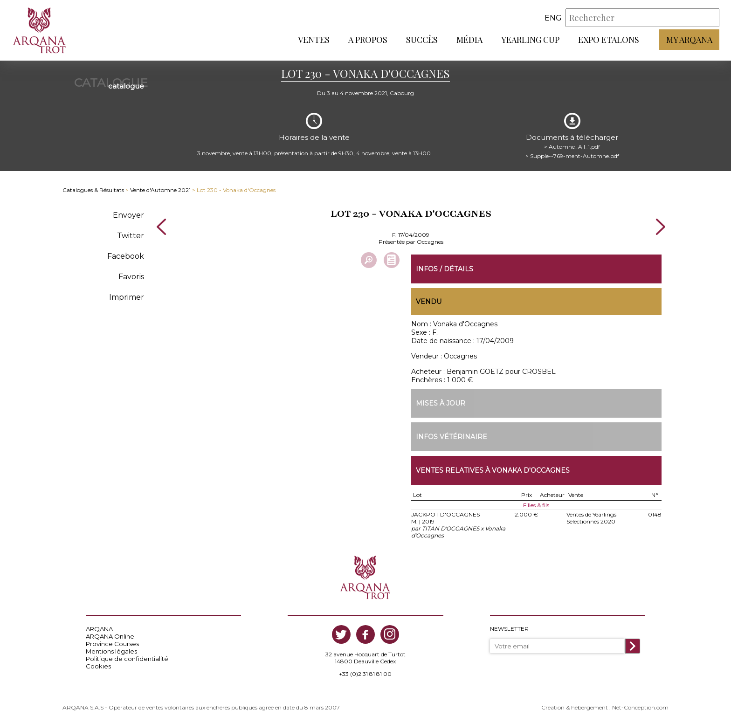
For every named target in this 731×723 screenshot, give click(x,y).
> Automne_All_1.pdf (572, 146)
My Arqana (689, 39)
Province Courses (112, 643)
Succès (422, 39)
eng (553, 18)
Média (469, 39)
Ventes (314, 39)
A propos (367, 39)
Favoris (131, 276)
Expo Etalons (608, 39)
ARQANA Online (110, 636)
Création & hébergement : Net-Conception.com (605, 707)
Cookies (98, 666)
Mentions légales (111, 651)
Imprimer (126, 297)
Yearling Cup (530, 39)
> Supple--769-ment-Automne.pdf (572, 155)
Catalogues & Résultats (93, 189)
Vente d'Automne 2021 (160, 189)
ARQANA (99, 629)
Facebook (125, 256)
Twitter (130, 235)
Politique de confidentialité (127, 658)
